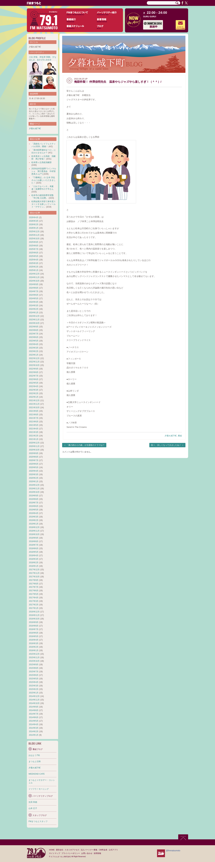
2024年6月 (33, 295)
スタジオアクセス (72, 850)
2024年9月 (33, 284)
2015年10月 (34, 661)
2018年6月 (33, 548)
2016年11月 (34, 615)
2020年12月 (34, 443)
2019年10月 (34, 492)
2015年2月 (33, 689)
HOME (52, 850)
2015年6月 (33, 675)
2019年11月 (34, 488)
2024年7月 (33, 291)
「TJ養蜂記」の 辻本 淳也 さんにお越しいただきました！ (43, 180)
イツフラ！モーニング (39, 789)
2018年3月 (33, 559)
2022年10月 (34, 365)
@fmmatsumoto (173, 850)
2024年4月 (33, 302)
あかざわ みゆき (44, 60)
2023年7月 (33, 334)
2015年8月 (33, 668)
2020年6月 (33, 464)
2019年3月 (33, 517)
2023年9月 (33, 326)
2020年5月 (33, 467)
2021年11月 (34, 404)
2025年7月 (33, 249)
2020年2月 (33, 478)
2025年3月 (33, 263)
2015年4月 (33, 682)
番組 (180, 436)
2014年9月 (33, 707)
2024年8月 (33, 288)
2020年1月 (33, 481)
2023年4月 (33, 344)
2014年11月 (34, 700)
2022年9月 (33, 369)
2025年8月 (33, 245)
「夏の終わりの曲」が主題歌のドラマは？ (85, 445)
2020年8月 (33, 457)
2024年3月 (33, 305)
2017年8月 (33, 583)
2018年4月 (33, 555)
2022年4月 (33, 386)
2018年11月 (34, 531)
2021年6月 (33, 421)
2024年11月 (34, 277)
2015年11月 (34, 657)
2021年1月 (33, 439)
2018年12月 (34, 527)
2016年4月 (33, 640)
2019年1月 (33, 524)
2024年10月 (34, 281)
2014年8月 (33, 710)
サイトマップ (54, 853)
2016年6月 (33, 633)
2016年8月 (33, 626)
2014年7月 (33, 714)
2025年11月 (34, 235)
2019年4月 (33, 513)
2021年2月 (33, 436)
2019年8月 (33, 499)
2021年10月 (34, 407)
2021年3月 (33, 432)
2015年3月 (33, 685)
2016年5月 (33, 636)
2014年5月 (33, 721)
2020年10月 (34, 450)
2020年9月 (33, 453)
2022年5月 (33, 383)
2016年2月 (33, 647)
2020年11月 (34, 446)
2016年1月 (33, 650)
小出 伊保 (33, 57)
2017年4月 (33, 597)
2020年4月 (33, 471)
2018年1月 (33, 566)
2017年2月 (33, 604)
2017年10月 (34, 576)
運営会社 (59, 850)
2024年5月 (33, 298)
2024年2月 (33, 309)
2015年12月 (34, 654)
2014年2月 (33, 731)
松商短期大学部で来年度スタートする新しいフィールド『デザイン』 (43, 204)
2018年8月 (33, 541)
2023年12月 (34, 316)
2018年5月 (33, 552)
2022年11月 (34, 362)
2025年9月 (33, 242)
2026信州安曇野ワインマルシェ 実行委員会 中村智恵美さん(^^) (43, 171)
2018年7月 (33, 545)
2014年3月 (33, 728)
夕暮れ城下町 (171, 436)
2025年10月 (34, 238)
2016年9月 (33, 622)
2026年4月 (33, 217)
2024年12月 (34, 274)
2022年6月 (33, 379)
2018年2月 (33, 562)
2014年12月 (34, 696)
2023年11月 (34, 319)
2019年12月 (34, 485)
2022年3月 (33, 390)
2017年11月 (34, 573)
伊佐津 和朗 (44, 57)
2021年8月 (33, 414)
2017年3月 (33, 601)
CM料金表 (103, 850)
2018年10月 (34, 534)
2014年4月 (33, 724)
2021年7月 (33, 418)
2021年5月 (33, 425)
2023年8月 (33, 330)
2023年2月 (33, 351)
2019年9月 (33, 495)
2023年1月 (33, 355)
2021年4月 (33, 428)
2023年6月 (33, 337)
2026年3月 (33, 221)
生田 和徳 (33, 802)
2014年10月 (34, 703)
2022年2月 (33, 393)
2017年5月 (33, 594)
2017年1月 (33, 608)
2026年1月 (33, 228)
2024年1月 (33, 312)
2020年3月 (33, 474)
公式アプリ (113, 850)
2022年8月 (33, 372)
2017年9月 (33, 580)
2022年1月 (33, 397)
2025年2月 (33, 267)
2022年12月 (34, 358)
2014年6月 (33, 717)
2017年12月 (34, 569)
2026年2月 (33, 224)
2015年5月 (33, 678)
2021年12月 (34, 400)
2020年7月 (33, 460)
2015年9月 (33, 664)
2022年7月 (33, 376)
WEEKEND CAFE (37, 774)
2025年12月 (34, 231)
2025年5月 (33, 256)
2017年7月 (33, 587)
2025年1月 (33, 270)
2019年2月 (33, 520)
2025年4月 (33, 260)
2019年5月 (33, 510)
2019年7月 (33, 502)
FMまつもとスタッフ (38, 821)
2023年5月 (33, 341)
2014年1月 (33, 735)
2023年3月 (33, 348)
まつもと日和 (35, 761)
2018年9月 (33, 538)
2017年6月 (33, 590)
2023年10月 (34, 323)
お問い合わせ (86, 853)
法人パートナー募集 (89, 850)
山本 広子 (33, 808)
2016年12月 (34, 612)
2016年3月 (33, 643)
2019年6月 (33, 506)
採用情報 (97, 853)
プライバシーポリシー (70, 853)
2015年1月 (33, 693)
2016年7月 (33, 629)
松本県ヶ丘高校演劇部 (41, 162)
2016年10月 (34, 619)
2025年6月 (33, 252)
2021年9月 (33, 411)
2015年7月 (33, 671)
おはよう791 (34, 755)
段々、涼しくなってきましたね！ (166, 445)
